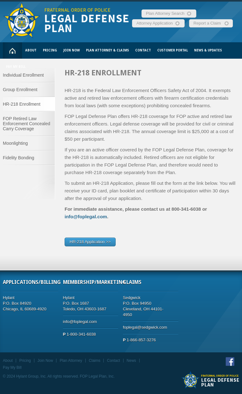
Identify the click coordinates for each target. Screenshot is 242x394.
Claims (95, 360)
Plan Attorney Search (166, 13)
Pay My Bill (16, 66)
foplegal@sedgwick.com (145, 327)
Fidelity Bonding (18, 157)
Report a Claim (208, 23)
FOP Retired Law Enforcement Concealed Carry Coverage (26, 123)
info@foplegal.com (86, 216)
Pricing (50, 50)
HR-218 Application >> (90, 241)
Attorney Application (155, 23)
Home (12, 50)
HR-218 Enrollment (21, 104)
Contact (143, 50)
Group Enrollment (20, 89)
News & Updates (208, 50)
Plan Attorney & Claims (107, 50)
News (131, 360)
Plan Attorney (71, 360)
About (31, 50)
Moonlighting (15, 143)
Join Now (71, 50)
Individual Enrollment (23, 75)
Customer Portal (172, 50)
